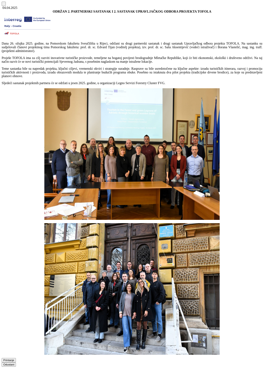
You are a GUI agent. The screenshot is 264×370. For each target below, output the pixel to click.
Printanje (8, 360)
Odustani (8, 364)
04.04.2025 (9, 7)
